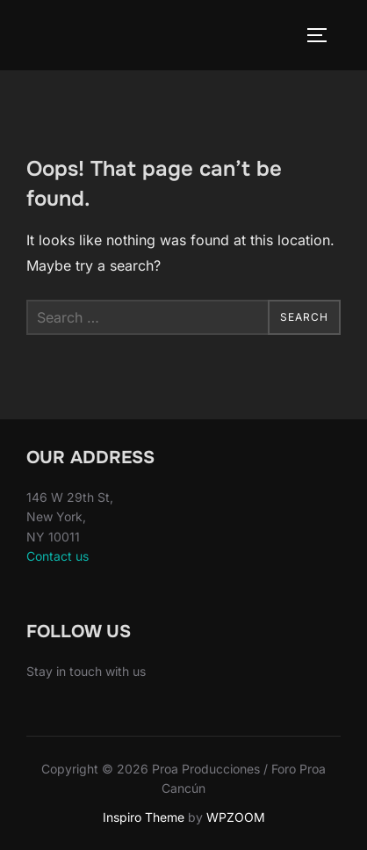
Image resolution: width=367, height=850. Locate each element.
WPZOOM (235, 817)
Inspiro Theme (143, 817)
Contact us (57, 556)
